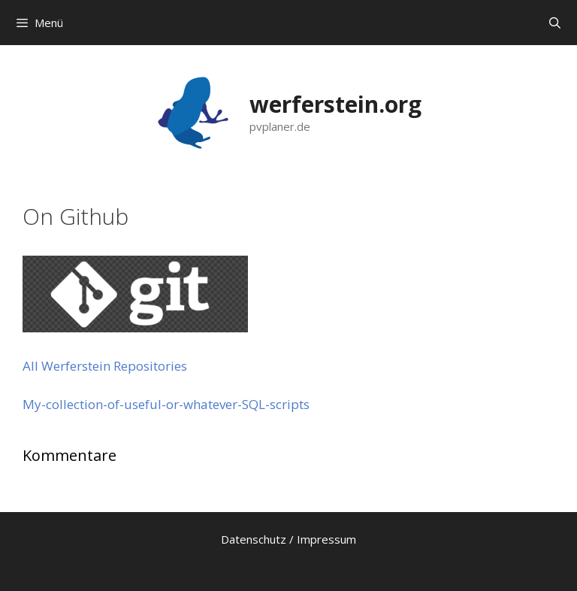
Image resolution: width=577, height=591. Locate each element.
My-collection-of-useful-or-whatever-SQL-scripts (166, 404)
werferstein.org (335, 104)
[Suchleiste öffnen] (555, 22)
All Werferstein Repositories (105, 365)
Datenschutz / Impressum (288, 539)
